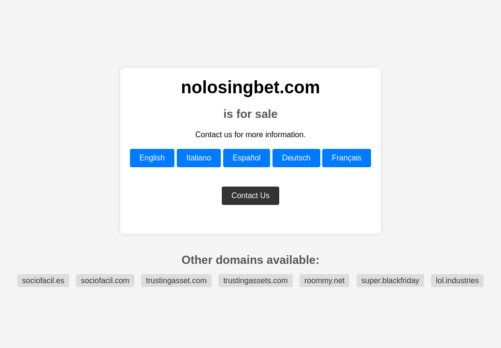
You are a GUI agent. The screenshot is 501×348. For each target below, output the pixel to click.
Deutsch (296, 158)
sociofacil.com (105, 280)
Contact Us (250, 195)
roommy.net (324, 280)
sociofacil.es (43, 280)
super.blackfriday (390, 280)
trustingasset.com (176, 280)
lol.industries (457, 280)
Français (346, 158)
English (152, 158)
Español (247, 158)
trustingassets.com (255, 280)
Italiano (199, 158)
